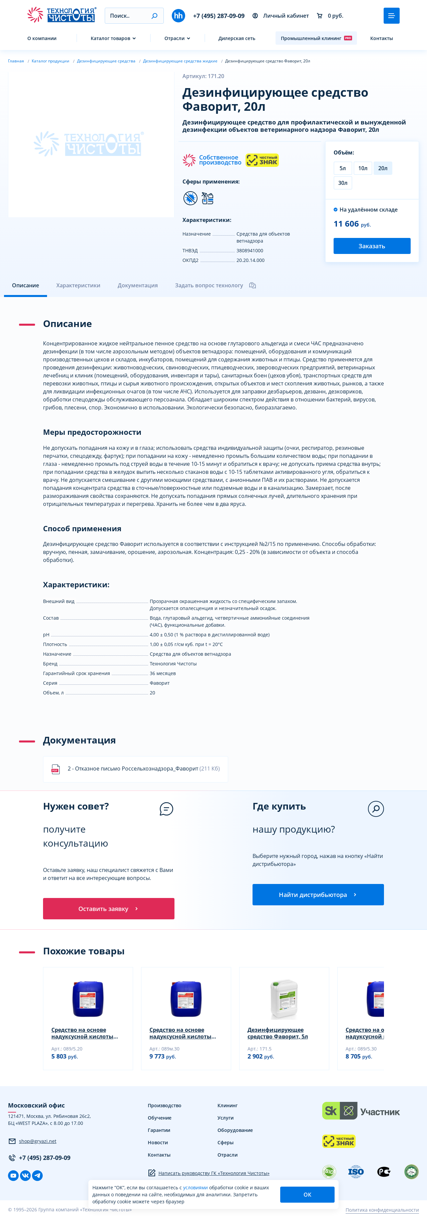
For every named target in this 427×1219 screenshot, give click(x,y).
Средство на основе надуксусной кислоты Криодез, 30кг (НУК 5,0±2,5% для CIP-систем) (379, 1033)
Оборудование (235, 1130)
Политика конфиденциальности (382, 1210)
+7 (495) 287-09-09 (219, 16)
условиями (196, 1187)
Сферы (226, 1142)
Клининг (228, 1105)
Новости (158, 1142)
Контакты (381, 38)
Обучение (159, 1118)
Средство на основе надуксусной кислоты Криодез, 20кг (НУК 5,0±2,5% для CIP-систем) (85, 1033)
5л (343, 168)
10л (363, 168)
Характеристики (78, 285)
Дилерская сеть (237, 38)
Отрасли (174, 38)
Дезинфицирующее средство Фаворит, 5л (278, 1033)
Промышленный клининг (316, 38)
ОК (307, 1194)
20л (383, 168)
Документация (138, 285)
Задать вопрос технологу (216, 285)
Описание (25, 285)
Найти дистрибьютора (318, 895)
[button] (154, 15)
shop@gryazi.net (32, 1141)
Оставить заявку (108, 909)
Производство (164, 1105)
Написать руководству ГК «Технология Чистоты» (209, 1173)
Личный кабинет (281, 15)
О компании (41, 38)
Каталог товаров (110, 38)
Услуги (226, 1118)
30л (343, 183)
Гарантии (159, 1130)
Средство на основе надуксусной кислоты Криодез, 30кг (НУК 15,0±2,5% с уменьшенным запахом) (184, 1033)
